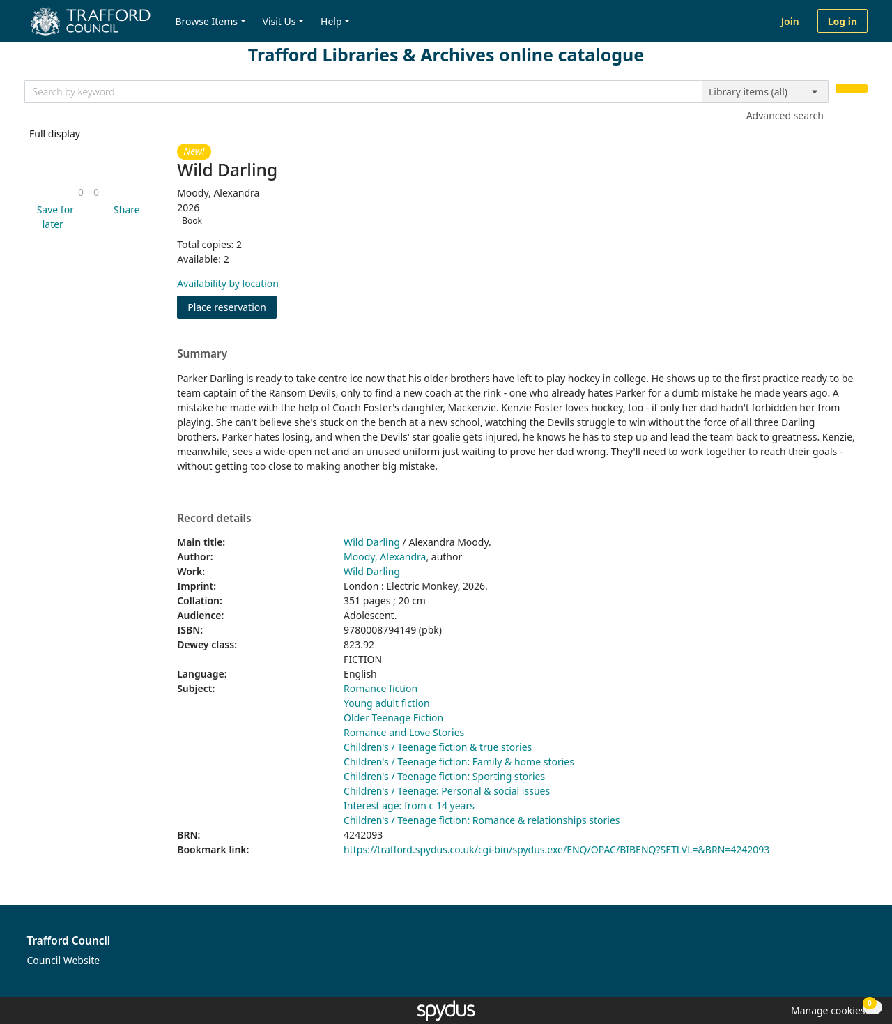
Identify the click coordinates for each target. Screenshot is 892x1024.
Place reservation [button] (232, 306)
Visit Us (279, 21)
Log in (842, 21)
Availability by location (228, 283)
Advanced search (785, 115)
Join (790, 21)
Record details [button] (214, 518)
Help (331, 21)
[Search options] (765, 92)
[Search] (852, 88)
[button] (53, 216)
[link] (81, 192)
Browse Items (206, 21)
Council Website (63, 960)
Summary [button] (202, 354)
